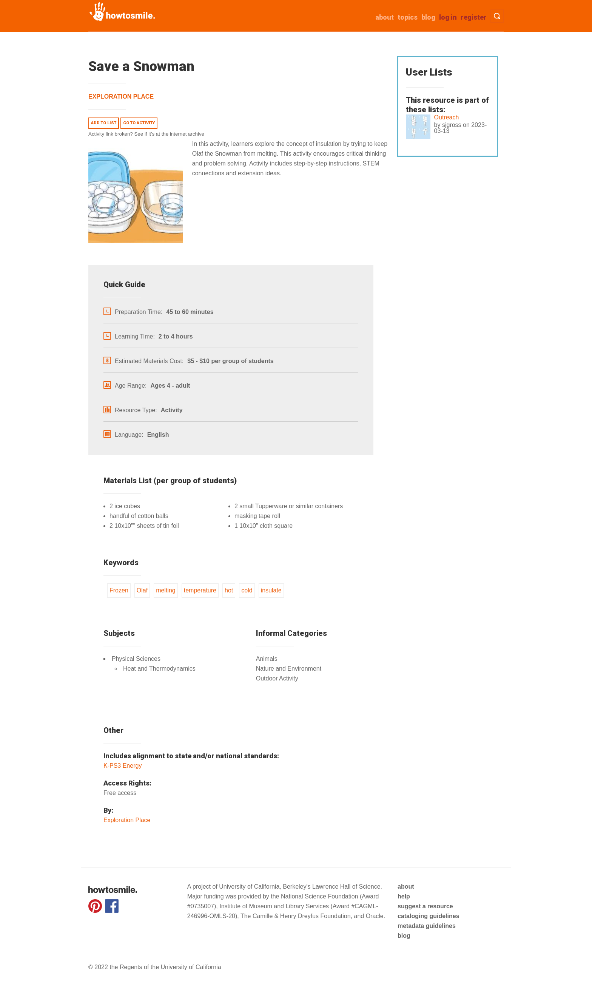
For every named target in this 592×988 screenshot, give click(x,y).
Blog (428, 17)
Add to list (103, 123)
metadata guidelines (427, 926)
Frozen (118, 590)
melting (166, 590)
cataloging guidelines (428, 916)
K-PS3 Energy (122, 765)
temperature (200, 590)
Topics (408, 17)
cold (246, 590)
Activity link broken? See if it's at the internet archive (146, 134)
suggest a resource (425, 906)
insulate (271, 590)
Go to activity (139, 123)
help (404, 896)
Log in (448, 17)
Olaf (142, 590)
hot (229, 590)
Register (474, 17)
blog (404, 935)
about (384, 17)
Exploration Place (121, 96)
